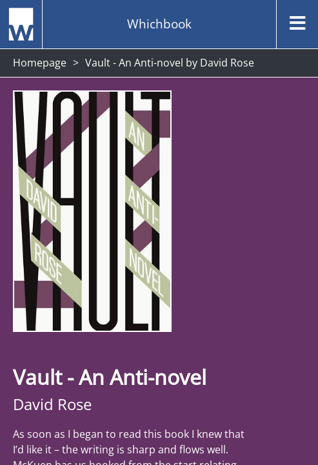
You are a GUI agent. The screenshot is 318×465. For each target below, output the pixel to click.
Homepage (39, 63)
